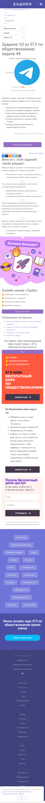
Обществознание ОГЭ (21, 597)
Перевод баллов (22, 777)
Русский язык (21, 537)
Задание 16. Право (13, 335)
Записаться (21, 397)
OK (22, 798)
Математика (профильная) (21, 545)
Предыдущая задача (9, 153)
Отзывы (22, 786)
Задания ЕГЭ (22, 754)
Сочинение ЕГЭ (22, 781)
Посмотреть (22, 73)
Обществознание (22, 701)
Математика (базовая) (14, 552)
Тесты (22, 759)
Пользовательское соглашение (13, 794)
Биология (28, 560)
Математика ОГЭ (21, 590)
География (10, 582)
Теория (22, 750)
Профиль (23, 692)
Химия (11, 567)
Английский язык (28, 567)
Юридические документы (22, 665)
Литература (12, 575)
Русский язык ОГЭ (29, 582)
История (14, 560)
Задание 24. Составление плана (18, 333)
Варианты (22, 763)
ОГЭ (22, 746)
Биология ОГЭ (30, 605)
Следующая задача (36, 153)
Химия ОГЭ (12, 605)
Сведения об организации (22, 669)
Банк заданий (22, 773)
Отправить (21, 513)
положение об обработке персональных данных (22, 524)
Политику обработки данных (21, 792)
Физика (33, 552)
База (23, 696)
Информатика (30, 575)
